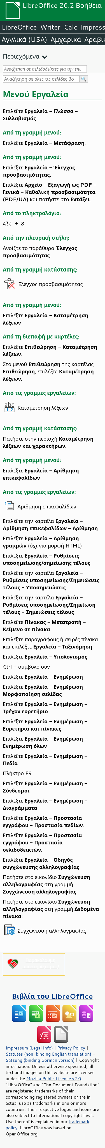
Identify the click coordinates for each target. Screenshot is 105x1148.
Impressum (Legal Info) (29, 1048)
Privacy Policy (71, 1048)
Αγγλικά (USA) (24, 39)
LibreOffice (19, 27)
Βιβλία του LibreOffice (52, 996)
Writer (50, 27)
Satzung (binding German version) (40, 1060)
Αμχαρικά (66, 39)
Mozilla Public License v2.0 (53, 1078)
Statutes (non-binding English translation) (48, 1054)
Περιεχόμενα (21, 56)
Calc (70, 27)
